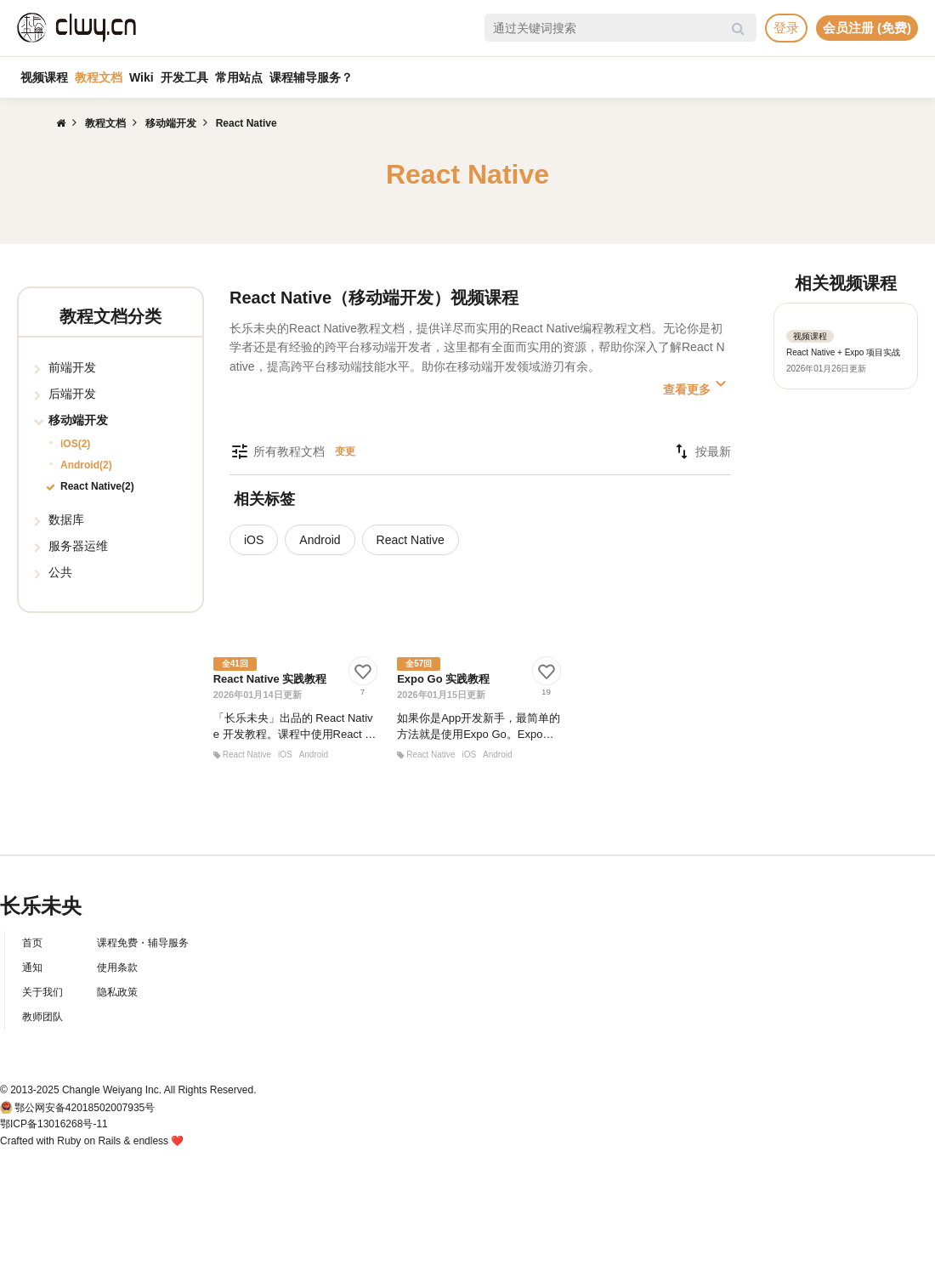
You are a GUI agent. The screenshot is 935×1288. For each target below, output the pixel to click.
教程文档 (98, 77)
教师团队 (42, 1017)
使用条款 (117, 967)
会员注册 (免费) (867, 27)
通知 (32, 967)
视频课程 (44, 77)
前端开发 (72, 367)
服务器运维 (78, 546)
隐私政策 (117, 992)
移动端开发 (78, 420)
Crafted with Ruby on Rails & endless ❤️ (92, 1141)
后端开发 (72, 393)
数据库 (66, 519)
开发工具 (184, 77)
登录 (786, 27)
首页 (32, 943)
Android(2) (86, 465)
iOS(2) (75, 444)
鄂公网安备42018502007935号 (84, 1108)
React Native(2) (97, 486)
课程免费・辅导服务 (143, 943)
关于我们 (42, 992)
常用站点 (239, 77)
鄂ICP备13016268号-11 (54, 1124)
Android (319, 540)
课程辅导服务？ (311, 77)
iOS (254, 540)
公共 (60, 572)
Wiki (141, 77)
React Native (411, 540)
